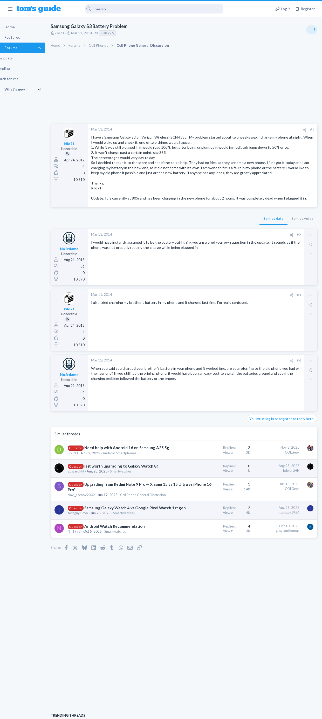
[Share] (221, 129)
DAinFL (82, 489)
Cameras (255, 342)
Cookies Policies (141, 711)
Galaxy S (116, 33)
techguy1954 (87, 585)
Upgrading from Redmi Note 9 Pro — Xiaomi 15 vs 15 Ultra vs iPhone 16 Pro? (104, 541)
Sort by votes (219, 244)
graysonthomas (204, 608)
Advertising (105, 711)
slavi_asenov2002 (90, 552)
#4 (215, 386)
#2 (215, 260)
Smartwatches (87, 522)
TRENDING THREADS (256, 282)
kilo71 (68, 33)
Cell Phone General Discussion (99, 556)
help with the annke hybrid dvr (280, 328)
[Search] (145, 8)
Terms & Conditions (210, 711)
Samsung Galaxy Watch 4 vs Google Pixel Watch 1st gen (100, 575)
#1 (229, 130)
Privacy (174, 711)
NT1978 (83, 614)
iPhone (253, 403)
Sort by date (190, 244)
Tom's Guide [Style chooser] (280, 690)
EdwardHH (85, 518)
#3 (215, 320)
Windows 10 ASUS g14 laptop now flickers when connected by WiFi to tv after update (280, 298)
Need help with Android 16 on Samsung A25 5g (102, 478)
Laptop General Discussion (268, 318)
